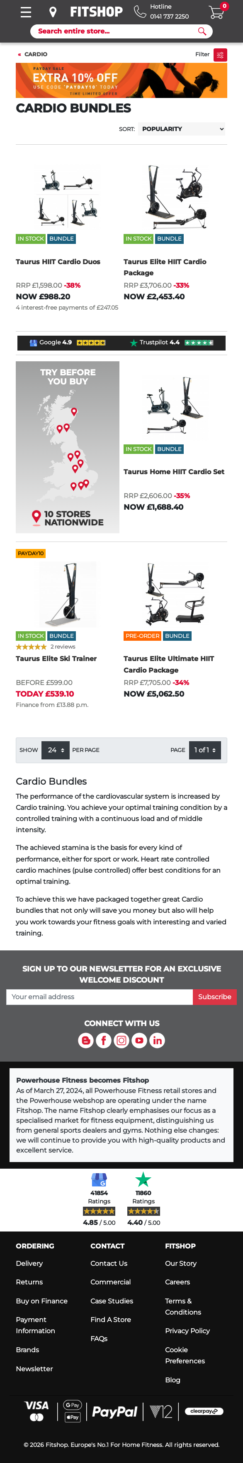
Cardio (35, 54)
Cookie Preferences (185, 1355)
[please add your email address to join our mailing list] (99, 997)
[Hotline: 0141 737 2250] (161, 12)
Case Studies (111, 1301)
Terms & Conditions (183, 1306)
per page (86, 750)
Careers (177, 1282)
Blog (172, 1380)
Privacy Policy (187, 1331)
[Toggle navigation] (25, 12)
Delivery (29, 1263)
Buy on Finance (42, 1301)
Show (28, 750)
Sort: (127, 129)
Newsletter (34, 1369)
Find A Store (110, 1320)
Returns (29, 1282)
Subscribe (214, 997)
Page (177, 750)
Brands (27, 1350)
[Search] (118, 31)
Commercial (110, 1282)
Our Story (181, 1263)
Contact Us (108, 1263)
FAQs (98, 1339)
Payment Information (35, 1325)
